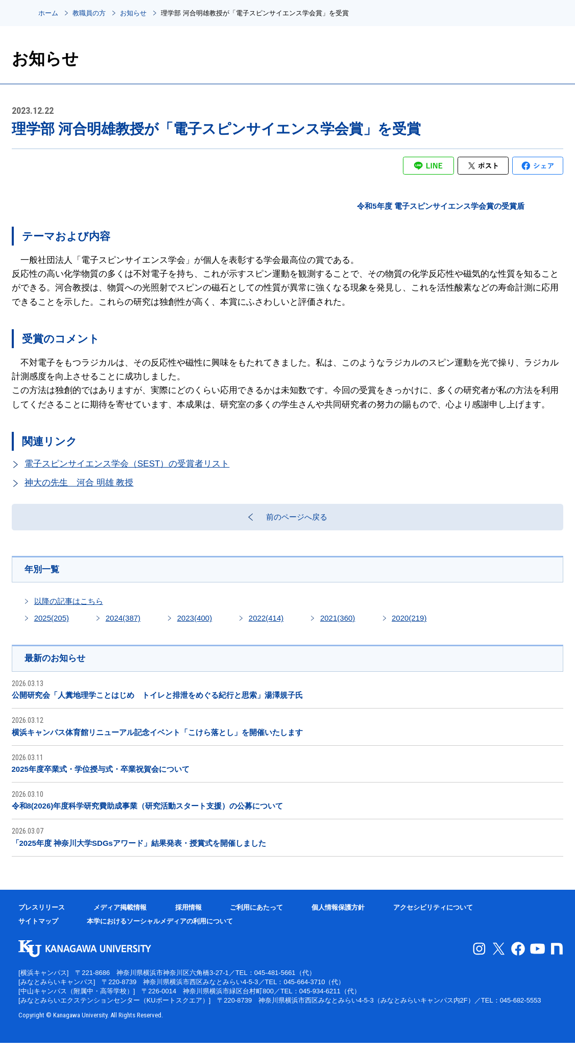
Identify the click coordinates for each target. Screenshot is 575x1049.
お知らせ (133, 13)
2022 (266, 623)
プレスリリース (41, 913)
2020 (409, 623)
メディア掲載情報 (120, 913)
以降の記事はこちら (68, 606)
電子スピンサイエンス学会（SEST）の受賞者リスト (127, 464)
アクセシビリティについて (433, 913)
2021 (337, 623)
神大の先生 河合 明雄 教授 (79, 482)
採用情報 (188, 913)
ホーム (48, 13)
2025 (51, 623)
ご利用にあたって (256, 913)
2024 (123, 623)
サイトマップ (38, 928)
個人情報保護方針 (338, 913)
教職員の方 (89, 13)
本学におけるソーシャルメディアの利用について (160, 928)
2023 (194, 623)
